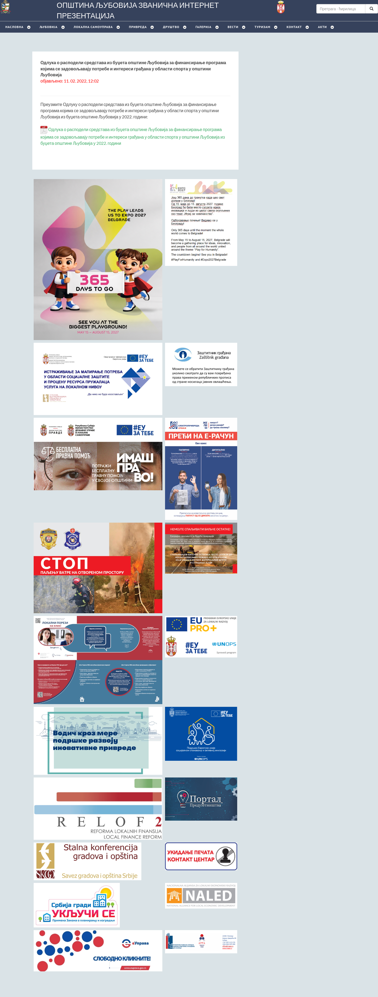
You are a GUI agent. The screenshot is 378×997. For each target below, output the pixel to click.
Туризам (262, 27)
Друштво (171, 27)
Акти (322, 27)
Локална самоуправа (93, 27)
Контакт (294, 27)
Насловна (14, 27)
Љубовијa (48, 27)
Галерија (203, 27)
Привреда (138, 27)
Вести (233, 27)
